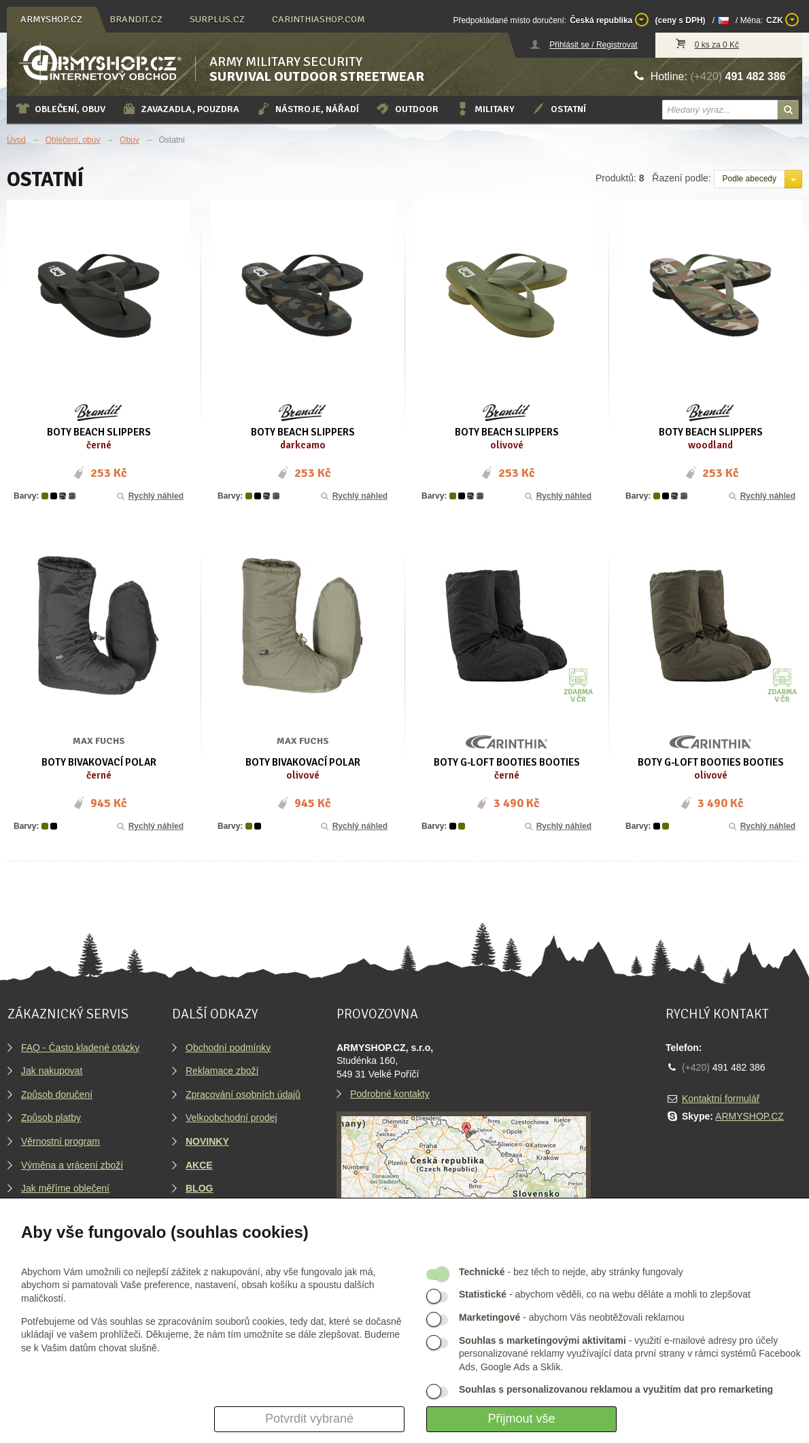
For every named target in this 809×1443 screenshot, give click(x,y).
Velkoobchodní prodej (231, 1117)
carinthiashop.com (318, 19)
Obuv (129, 140)
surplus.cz (217, 19)
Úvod (16, 140)
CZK (782, 19)
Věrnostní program (60, 1141)
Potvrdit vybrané (309, 1418)
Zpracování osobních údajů (243, 1094)
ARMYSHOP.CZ (749, 1116)
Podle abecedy (749, 178)
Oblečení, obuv (60, 109)
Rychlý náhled (149, 496)
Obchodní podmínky (228, 1047)
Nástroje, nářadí (307, 109)
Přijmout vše (521, 1418)
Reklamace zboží (222, 1070)
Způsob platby (51, 1117)
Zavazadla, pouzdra (180, 109)
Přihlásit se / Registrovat (593, 45)
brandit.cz (135, 19)
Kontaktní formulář (720, 1098)
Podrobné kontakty (390, 1093)
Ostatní (558, 109)
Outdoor (406, 109)
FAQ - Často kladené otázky (80, 1047)
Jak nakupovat (51, 1070)
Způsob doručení (56, 1094)
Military (485, 109)
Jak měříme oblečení (65, 1188)
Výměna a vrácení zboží (72, 1165)
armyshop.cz (51, 19)
